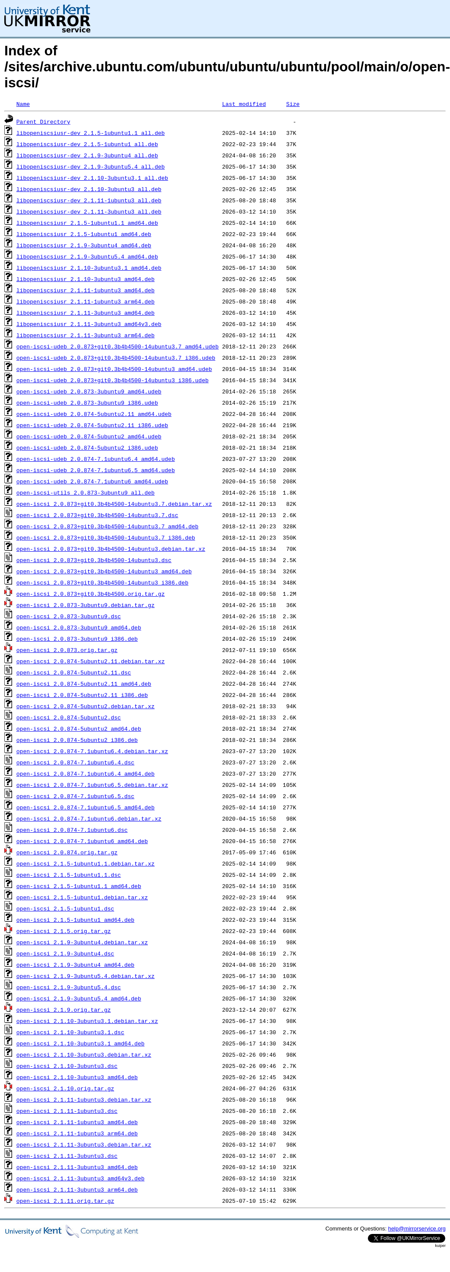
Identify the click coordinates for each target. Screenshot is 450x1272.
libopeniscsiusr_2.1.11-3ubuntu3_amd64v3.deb (88, 324)
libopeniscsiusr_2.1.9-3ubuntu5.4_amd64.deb (87, 256)
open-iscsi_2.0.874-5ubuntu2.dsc (68, 717)
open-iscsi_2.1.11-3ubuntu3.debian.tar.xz (83, 1144)
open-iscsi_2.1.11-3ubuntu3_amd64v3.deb (80, 1178)
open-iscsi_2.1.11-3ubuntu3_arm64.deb (77, 1189)
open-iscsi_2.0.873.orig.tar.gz (67, 650)
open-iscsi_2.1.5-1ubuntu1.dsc (65, 908)
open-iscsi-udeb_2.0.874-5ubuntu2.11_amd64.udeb (94, 414)
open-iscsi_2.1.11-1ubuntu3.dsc (67, 1111)
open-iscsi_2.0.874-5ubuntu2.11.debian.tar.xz (90, 661)
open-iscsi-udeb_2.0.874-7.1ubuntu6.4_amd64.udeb (95, 459)
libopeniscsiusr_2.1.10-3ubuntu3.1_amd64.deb (88, 268)
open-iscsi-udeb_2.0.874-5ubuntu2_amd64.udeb (88, 436)
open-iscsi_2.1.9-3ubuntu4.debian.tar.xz (82, 942)
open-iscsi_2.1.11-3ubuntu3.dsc (67, 1156)
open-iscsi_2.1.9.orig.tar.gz (63, 1009)
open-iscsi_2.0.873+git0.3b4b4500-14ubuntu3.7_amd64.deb (107, 526)
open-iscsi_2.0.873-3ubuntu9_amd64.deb (78, 627)
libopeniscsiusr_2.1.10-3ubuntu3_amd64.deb (85, 279)
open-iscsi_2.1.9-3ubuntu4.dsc (65, 953)
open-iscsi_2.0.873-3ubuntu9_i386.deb (77, 638)
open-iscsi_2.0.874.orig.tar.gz (67, 852)
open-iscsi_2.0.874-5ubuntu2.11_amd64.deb (83, 683)
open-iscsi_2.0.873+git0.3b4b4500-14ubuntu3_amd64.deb (104, 571)
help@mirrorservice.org (417, 1228)
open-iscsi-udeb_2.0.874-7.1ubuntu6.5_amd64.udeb (95, 470)
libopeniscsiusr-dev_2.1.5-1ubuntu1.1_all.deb (90, 133)
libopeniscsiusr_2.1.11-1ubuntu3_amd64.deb (85, 290)
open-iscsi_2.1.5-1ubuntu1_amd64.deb (75, 920)
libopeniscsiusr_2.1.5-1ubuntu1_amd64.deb (83, 234)
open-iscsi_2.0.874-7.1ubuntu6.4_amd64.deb (85, 773)
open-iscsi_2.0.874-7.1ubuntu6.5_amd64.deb (85, 807)
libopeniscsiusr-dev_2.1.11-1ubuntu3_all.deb (88, 200)
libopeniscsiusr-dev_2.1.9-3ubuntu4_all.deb (87, 155)
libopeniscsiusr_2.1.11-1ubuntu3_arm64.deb (85, 301)
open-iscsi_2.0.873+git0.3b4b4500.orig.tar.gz (90, 594)
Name (23, 104)
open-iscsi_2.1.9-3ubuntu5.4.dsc (68, 987)
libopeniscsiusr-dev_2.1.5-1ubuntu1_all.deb (87, 144)
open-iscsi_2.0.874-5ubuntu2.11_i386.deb (82, 695)
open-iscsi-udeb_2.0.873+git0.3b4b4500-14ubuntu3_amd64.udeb (114, 369)
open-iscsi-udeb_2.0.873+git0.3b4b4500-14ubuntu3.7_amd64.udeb (117, 346)
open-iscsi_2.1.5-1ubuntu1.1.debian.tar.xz (85, 863)
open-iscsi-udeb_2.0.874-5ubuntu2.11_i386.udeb (92, 425)
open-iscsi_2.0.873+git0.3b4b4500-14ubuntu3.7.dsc (97, 515)
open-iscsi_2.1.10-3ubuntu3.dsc (67, 1066)
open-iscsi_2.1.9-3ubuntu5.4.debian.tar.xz (85, 976)
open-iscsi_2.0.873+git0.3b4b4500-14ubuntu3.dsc (94, 560)
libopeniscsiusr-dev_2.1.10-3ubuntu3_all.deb (88, 189)
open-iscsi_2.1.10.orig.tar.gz (65, 1088)
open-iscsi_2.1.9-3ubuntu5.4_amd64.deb (78, 998)
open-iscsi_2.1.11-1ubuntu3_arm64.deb (77, 1133)
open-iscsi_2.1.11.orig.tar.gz (65, 1201)
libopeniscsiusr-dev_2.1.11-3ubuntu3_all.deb (88, 211)
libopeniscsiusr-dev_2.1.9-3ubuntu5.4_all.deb (90, 166)
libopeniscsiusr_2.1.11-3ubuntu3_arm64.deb (85, 335)
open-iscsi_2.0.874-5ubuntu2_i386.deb (77, 740)
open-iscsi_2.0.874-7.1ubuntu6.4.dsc (75, 762)
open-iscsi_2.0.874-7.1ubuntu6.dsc (72, 830)
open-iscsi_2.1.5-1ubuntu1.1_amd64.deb (78, 886)
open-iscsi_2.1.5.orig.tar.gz (63, 931)
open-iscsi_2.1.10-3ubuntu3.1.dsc (70, 1032)
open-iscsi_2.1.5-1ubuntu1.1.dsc (68, 875)
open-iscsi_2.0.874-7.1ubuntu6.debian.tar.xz (88, 818)
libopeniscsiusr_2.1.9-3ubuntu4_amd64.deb (83, 245)
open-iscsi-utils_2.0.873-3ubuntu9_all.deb (85, 492)
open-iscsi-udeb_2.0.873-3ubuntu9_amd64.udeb (88, 391)
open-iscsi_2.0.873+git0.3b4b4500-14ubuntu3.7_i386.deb (105, 537)
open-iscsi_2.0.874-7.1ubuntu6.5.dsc (75, 796)
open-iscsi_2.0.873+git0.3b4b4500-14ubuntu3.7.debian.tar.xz (114, 504)
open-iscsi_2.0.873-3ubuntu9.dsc (68, 616)
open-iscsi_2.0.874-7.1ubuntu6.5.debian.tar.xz (92, 785)
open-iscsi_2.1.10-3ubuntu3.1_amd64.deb (80, 1043)
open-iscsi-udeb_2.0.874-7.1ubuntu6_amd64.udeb (92, 481)
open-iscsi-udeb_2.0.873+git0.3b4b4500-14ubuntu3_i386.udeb (112, 380)
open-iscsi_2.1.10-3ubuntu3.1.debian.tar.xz (87, 1021)
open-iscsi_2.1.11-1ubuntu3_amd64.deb (77, 1122)
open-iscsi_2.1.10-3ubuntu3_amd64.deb (77, 1077)
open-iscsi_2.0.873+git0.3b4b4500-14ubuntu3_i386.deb (102, 582)
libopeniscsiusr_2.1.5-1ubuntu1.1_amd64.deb (87, 223)
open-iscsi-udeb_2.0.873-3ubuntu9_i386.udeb (87, 402)
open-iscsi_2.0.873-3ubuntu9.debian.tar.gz (85, 605)
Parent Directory (43, 121)
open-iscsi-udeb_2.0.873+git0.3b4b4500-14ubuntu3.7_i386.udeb (115, 357)
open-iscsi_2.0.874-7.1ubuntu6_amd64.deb (82, 841)
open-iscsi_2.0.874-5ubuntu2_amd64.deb (78, 728)
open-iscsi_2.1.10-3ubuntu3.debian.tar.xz (83, 1054)
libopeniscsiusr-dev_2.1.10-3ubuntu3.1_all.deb (92, 178)
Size (293, 104)
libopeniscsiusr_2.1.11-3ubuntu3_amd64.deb (85, 312)
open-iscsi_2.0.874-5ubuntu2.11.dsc (73, 672)
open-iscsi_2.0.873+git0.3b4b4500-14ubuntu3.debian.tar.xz (110, 549)
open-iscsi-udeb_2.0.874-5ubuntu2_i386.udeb (87, 447)
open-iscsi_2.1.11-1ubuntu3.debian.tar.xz (83, 1099)
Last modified (244, 104)
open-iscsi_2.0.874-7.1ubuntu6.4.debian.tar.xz (92, 751)
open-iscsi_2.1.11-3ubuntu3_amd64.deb (77, 1167)
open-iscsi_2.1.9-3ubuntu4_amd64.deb (75, 964)
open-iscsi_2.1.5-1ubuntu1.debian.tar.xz (82, 897)
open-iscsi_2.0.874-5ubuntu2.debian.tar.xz (85, 706)
